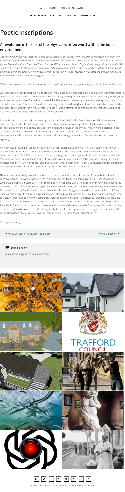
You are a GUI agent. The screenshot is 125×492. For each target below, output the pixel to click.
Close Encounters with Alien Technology (29, 233)
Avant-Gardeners (108, 233)
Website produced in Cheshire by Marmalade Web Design (62, 485)
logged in (23, 253)
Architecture (38, 15)
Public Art (56, 15)
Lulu (52, 75)
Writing (72, 15)
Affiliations (88, 15)
